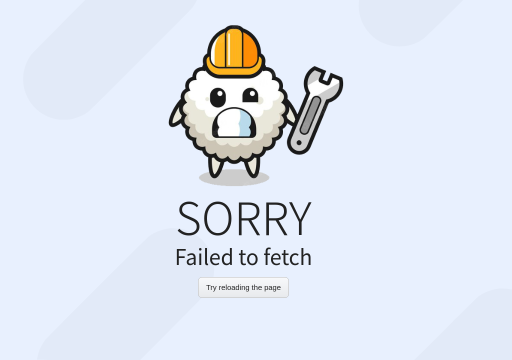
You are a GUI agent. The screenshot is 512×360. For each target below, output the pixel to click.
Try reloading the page (243, 287)
